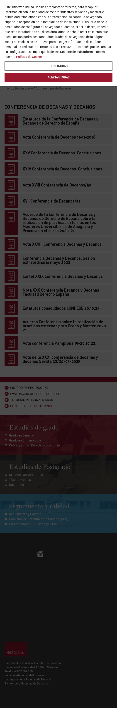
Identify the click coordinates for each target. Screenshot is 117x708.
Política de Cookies (29, 56)
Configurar (59, 66)
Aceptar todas (59, 77)
